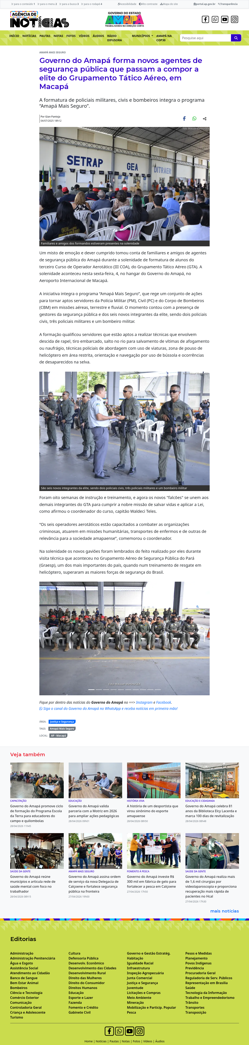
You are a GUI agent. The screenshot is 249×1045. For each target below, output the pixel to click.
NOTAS (58, 36)
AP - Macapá (58, 735)
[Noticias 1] (91, 689)
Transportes (195, 1007)
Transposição (195, 1012)
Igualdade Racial (140, 963)
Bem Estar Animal (24, 983)
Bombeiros (18, 988)
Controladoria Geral (26, 1007)
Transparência (228, 4)
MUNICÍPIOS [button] (141, 36)
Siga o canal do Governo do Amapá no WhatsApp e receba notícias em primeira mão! (108, 708)
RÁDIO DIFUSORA (114, 38)
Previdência (194, 968)
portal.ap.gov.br (204, 4)
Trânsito (191, 1002)
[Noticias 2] (99, 689)
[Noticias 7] (128, 689)
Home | (90, 1041)
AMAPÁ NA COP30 (164, 38)
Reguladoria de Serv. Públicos (208, 978)
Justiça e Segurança (62, 721)
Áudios (160, 1041)
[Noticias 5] (113, 689)
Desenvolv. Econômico (86, 963)
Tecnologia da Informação (206, 992)
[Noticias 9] (143, 689)
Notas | (127, 1041)
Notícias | (103, 1041)
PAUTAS (45, 36)
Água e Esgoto (21, 963)
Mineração (135, 1002)
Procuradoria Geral (200, 973)
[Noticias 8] (136, 689)
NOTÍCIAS (29, 36)
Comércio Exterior (24, 997)
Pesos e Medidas (198, 953)
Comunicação (21, 1002)
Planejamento (196, 958)
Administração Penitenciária (32, 958)
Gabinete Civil (80, 1012)
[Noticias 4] (106, 689)
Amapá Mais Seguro (62, 728)
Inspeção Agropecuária (145, 973)
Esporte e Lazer (81, 997)
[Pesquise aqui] (236, 37)
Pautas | (116, 1041)
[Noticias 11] (158, 689)
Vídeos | (149, 1041)
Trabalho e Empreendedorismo (210, 997)
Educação (76, 992)
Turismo (16, 1017)
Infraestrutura (138, 968)
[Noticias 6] (121, 689)
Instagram (144, 702)
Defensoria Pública (84, 958)
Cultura (75, 953)
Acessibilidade (127, 4)
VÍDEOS (84, 36)
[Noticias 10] (150, 689)
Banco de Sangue (24, 978)
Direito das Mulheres (85, 978)
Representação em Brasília (206, 983)
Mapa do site (169, 4)
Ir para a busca (69, 4)
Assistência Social (24, 968)
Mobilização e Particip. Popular (151, 1007)
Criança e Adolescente (27, 1012)
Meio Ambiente (139, 997)
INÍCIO (14, 36)
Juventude (135, 988)
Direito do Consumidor (87, 983)
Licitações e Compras (144, 992)
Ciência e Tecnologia (26, 992)
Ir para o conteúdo (23, 4)
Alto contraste (148, 4)
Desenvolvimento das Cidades (92, 968)
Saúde (190, 988)
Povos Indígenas (198, 963)
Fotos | (138, 1041)
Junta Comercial (139, 978)
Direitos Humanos (83, 988)
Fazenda (75, 1002)
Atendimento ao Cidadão (30, 973)
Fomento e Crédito (83, 1007)
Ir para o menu (47, 4)
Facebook (163, 702)
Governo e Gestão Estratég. (149, 953)
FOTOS (71, 36)
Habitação (135, 958)
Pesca (131, 1012)
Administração (21, 953)
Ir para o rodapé (91, 4)
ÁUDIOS (98, 36)
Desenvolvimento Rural (87, 973)
